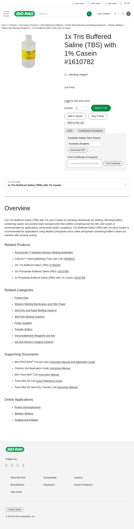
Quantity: (68, 108)
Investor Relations (83, 485)
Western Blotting (115, 25)
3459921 (69, 258)
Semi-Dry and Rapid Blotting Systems (36, 310)
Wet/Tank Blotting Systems (29, 316)
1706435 (55, 265)
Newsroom (49, 485)
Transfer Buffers (23, 329)
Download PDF (77, 150)
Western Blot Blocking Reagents (15, 28)
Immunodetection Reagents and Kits (35, 335)
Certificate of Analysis (90, 130)
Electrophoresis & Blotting (52, 25)
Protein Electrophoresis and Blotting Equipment (85, 25)
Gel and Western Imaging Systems (34, 342)
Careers (78, 477)
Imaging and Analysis (26, 420)
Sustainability (50, 477)
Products (13, 25)
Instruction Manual (60, 368)
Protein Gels (21, 297)
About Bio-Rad (18, 477)
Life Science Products (28, 25)
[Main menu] (6, 13)
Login (67, 100)
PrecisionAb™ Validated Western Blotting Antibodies (44, 252)
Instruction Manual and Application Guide (72, 362)
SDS (69, 130)
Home (4, 25)
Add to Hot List (75, 122)
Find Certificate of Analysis (82, 157)
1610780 (63, 271)
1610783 (80, 277)
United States (14, 509)
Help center (16, 492)
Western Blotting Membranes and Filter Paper (40, 304)
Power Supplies (23, 323)
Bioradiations (17, 485)
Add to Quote (75, 116)
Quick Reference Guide (49, 381)
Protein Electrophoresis (28, 407)
